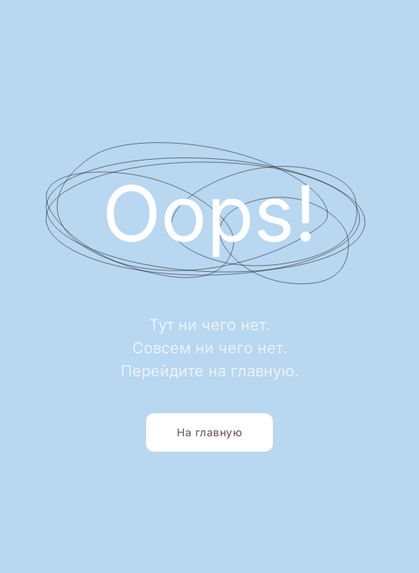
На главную (209, 432)
